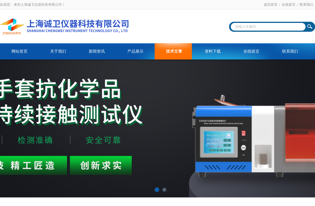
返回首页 (270, 5)
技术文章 (174, 51)
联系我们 (306, 5)
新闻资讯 (97, 51)
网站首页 (19, 51)
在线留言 (289, 5)
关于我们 (58, 51)
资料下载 (213, 51)
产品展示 (135, 51)
